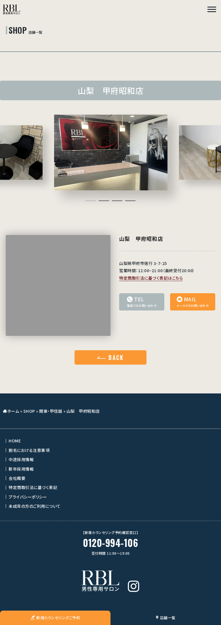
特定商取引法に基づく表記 (33, 488)
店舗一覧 (166, 617)
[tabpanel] (110, 153)
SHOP (29, 412)
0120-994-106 (110, 544)
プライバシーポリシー (28, 498)
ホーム (13, 412)
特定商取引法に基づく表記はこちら (151, 279)
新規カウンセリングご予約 (55, 617)
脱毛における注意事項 (29, 451)
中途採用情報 (21, 460)
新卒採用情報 (21, 470)
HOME (15, 442)
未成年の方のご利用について (35, 507)
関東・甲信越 (50, 412)
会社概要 (17, 479)
